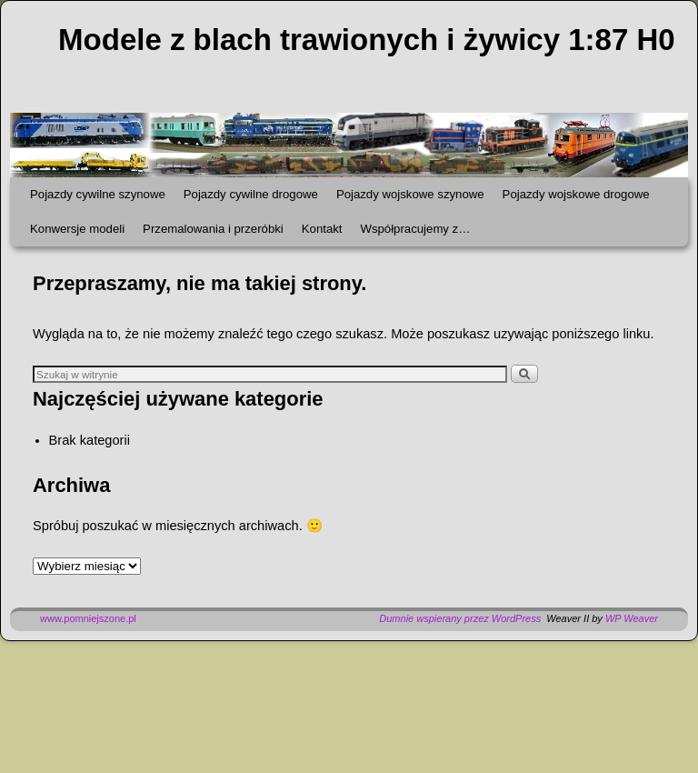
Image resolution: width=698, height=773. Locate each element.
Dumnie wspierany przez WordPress (460, 618)
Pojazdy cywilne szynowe (97, 194)
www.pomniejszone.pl (88, 618)
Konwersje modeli (77, 229)
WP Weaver (631, 618)
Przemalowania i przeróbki (213, 229)
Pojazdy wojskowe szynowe (410, 194)
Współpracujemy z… (415, 229)
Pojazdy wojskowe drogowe (576, 194)
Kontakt (322, 229)
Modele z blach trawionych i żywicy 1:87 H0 (366, 39)
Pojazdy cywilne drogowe (251, 194)
